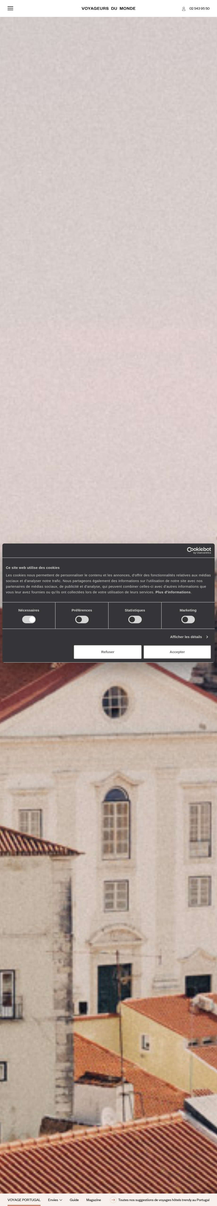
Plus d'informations (173, 592)
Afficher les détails (186, 637)
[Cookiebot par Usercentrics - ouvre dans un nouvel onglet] (190, 550)
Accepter (177, 652)
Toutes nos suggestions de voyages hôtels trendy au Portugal (159, 1200)
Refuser (107, 652)
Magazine (93, 1199)
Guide (74, 1199)
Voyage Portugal (24, 1199)
